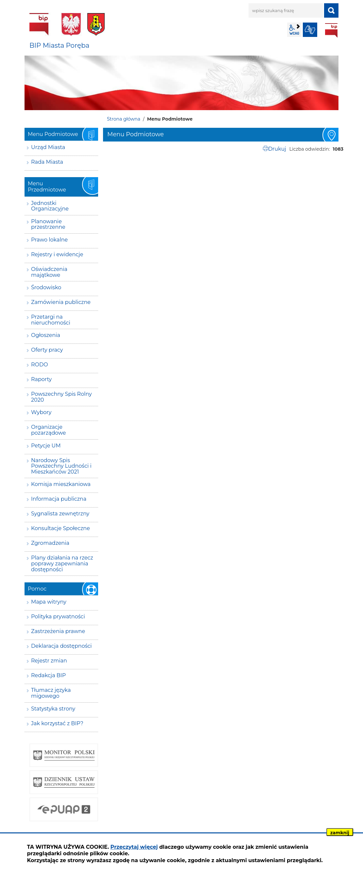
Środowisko (46, 287)
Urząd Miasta (48, 147)
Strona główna (123, 119)
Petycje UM (46, 446)
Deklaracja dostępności (61, 646)
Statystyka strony (53, 709)
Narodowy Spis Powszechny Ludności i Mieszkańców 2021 (61, 466)
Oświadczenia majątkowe (49, 272)
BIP (331, 30)
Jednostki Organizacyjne (50, 206)
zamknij (339, 833)
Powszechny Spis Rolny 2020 (61, 397)
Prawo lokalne (49, 240)
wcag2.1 (294, 30)
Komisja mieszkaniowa (61, 484)
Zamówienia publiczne (61, 302)
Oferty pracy (47, 350)
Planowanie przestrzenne (48, 224)
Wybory (41, 412)
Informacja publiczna (58, 499)
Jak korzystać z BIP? (57, 723)
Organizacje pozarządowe (48, 430)
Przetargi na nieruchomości (50, 320)
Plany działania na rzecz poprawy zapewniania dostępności (62, 563)
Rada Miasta (47, 162)
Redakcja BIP (48, 675)
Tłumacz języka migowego (51, 693)
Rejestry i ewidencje (57, 254)
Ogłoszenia (45, 335)
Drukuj (277, 149)
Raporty (41, 379)
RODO (39, 364)
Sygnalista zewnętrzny (60, 513)
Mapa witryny (48, 602)
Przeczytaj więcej (134, 847)
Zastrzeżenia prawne (58, 631)
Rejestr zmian (49, 661)
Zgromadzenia (50, 543)
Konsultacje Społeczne (60, 528)
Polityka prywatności (58, 616)
